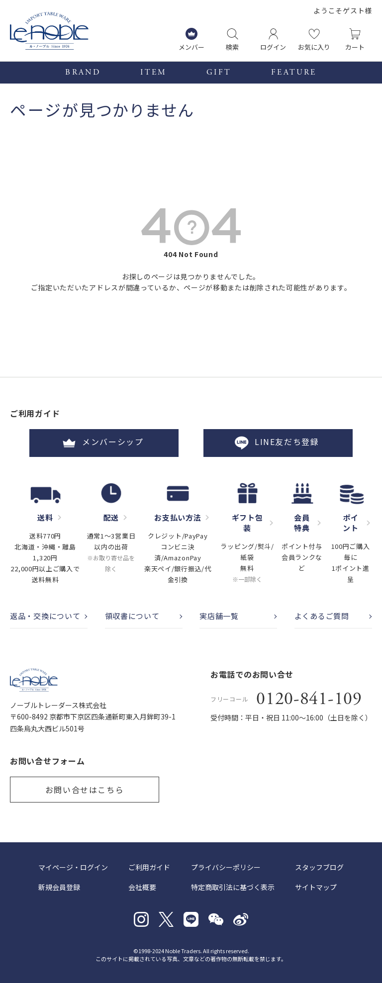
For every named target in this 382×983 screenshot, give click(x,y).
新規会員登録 (59, 887)
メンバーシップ (104, 443)
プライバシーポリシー (226, 867)
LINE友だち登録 (278, 443)
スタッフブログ (319, 867)
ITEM (153, 73)
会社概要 (142, 887)
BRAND (82, 73)
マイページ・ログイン (73, 867)
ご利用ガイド (149, 867)
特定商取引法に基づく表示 (233, 887)
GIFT (218, 73)
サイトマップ (316, 887)
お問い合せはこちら (84, 790)
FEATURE (293, 73)
